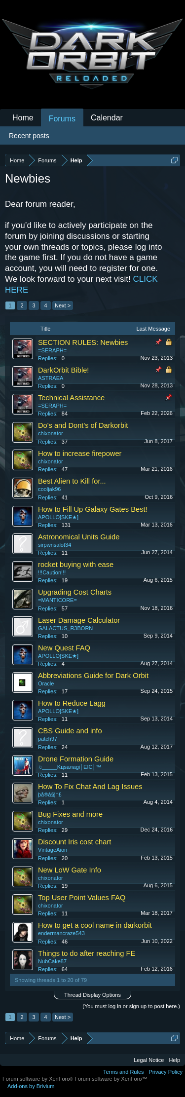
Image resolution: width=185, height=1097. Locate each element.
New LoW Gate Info (69, 870)
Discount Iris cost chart (74, 842)
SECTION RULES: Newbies (83, 342)
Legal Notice (149, 1060)
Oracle (46, 683)
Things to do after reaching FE (86, 953)
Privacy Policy (166, 1072)
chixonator (50, 433)
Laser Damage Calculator (79, 620)
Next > (63, 305)
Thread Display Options (92, 995)
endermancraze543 (61, 933)
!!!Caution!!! (52, 572)
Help (174, 1060)
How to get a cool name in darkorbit (95, 925)
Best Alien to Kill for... (72, 481)
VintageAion (52, 850)
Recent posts (29, 136)
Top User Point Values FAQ (81, 898)
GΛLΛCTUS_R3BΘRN (65, 628)
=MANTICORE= (57, 600)
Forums (62, 118)
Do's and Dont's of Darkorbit (83, 425)
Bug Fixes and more (70, 814)
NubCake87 (52, 961)
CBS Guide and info (70, 731)
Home (23, 117)
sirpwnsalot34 (54, 545)
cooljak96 (49, 489)
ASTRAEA (50, 378)
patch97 (47, 739)
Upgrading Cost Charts (74, 592)
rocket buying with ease (75, 564)
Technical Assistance (71, 398)
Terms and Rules (123, 1072)
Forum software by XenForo (38, 1079)
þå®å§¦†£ (50, 794)
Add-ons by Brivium (30, 1086)
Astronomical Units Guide (78, 537)
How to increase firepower (79, 453)
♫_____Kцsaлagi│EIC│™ (69, 767)
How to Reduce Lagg (72, 703)
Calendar (107, 117)
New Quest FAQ (64, 648)
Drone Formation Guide (75, 759)
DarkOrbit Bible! (63, 370)
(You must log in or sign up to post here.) (131, 1006)
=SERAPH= (52, 350)
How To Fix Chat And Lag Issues (90, 787)
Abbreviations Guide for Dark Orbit (93, 676)
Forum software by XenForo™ (110, 1079)
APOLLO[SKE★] (58, 517)
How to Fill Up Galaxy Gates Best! (93, 509)
